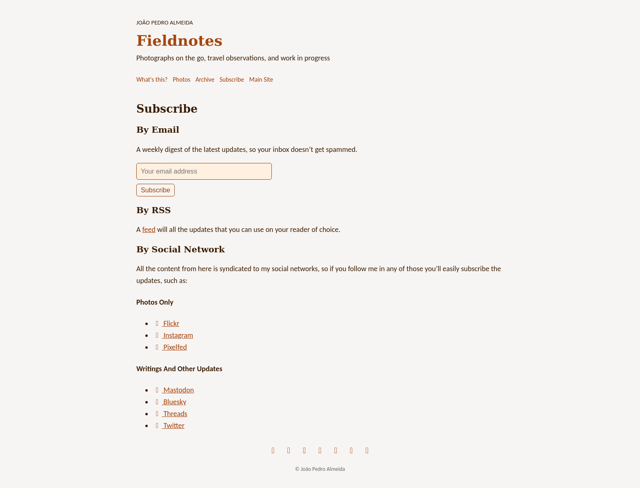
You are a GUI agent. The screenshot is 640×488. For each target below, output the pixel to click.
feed (148, 229)
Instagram (173, 335)
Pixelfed (170, 347)
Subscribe (232, 79)
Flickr (166, 323)
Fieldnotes (179, 40)
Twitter (168, 425)
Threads (170, 413)
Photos (181, 79)
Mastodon (173, 389)
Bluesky (169, 401)
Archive (205, 79)
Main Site (261, 79)
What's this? (152, 79)
